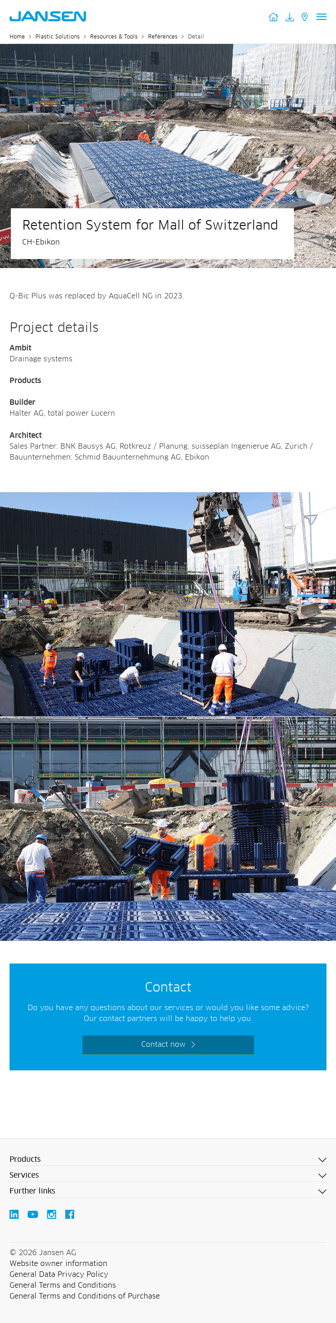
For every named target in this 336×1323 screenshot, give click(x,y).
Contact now (163, 1044)
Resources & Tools (114, 37)
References (163, 37)
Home (17, 37)
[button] (168, 1160)
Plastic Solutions (57, 37)
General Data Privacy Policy (59, 1274)
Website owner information (58, 1263)
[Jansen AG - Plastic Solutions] (168, 497)
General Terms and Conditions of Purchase (85, 1296)
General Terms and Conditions (63, 1285)
